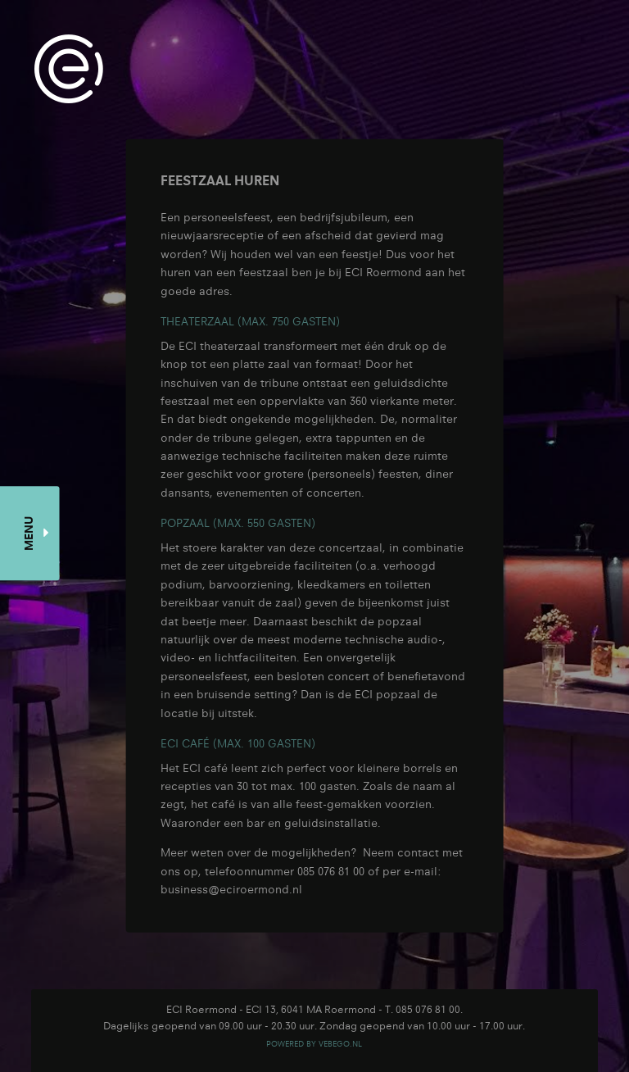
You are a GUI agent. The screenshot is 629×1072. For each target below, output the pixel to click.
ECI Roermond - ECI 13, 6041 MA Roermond (271, 1008)
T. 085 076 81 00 (422, 1008)
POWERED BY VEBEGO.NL (314, 1043)
